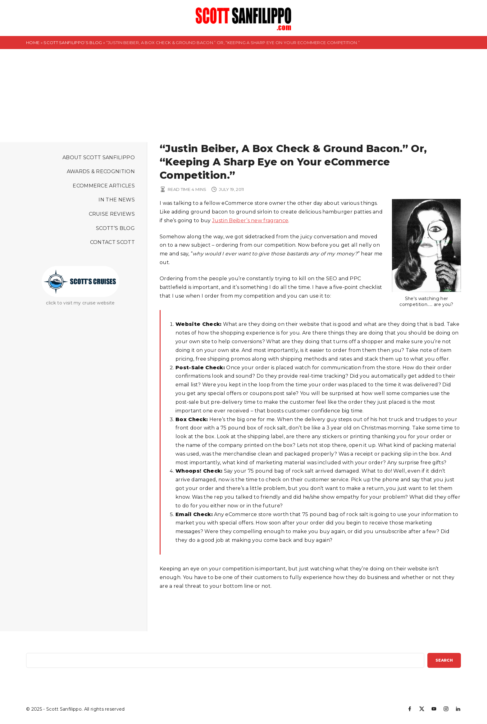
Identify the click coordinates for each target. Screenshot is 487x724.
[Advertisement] (243, 95)
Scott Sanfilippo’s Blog (72, 42)
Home (32, 42)
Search (444, 660)
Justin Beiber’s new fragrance (250, 220)
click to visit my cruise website (80, 303)
